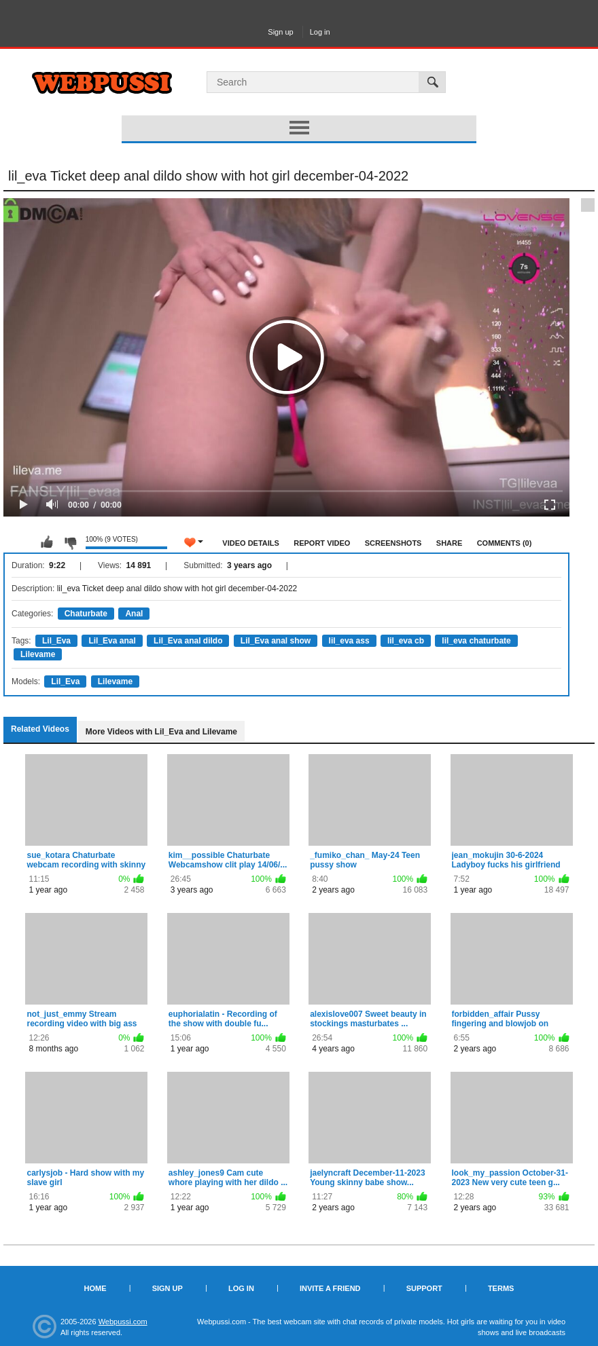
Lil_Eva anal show (276, 641)
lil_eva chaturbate (476, 641)
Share (449, 543)
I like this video (46, 542)
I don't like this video (70, 542)
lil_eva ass (349, 641)
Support (424, 1288)
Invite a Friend (330, 1288)
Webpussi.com (123, 1321)
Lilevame (37, 654)
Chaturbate (86, 613)
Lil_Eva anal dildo (188, 641)
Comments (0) (504, 543)
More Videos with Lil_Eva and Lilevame (161, 731)
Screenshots (393, 543)
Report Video (322, 543)
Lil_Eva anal (111, 641)
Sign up (280, 32)
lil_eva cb (405, 641)
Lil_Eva (56, 641)
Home (95, 1288)
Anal (134, 613)
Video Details (250, 543)
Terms (501, 1288)
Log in (320, 32)
